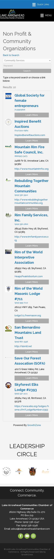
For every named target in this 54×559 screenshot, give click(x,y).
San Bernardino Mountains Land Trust (28, 332)
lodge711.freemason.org (28, 315)
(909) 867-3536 (21, 342)
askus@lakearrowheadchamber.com (30, 528)
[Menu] (40, 5)
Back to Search (11, 55)
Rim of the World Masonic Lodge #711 (29, 293)
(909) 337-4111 (21, 394)
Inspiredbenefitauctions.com (30, 135)
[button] (6, 469)
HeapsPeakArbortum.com (29, 276)
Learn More (31, 115)
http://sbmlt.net (23, 346)
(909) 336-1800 (21, 224)
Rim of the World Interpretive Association (29, 257)
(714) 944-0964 (21, 130)
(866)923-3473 (21, 156)
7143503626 (20, 110)
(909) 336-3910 (21, 195)
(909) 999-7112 (21, 303)
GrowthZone (34, 425)
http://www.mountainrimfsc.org (32, 168)
